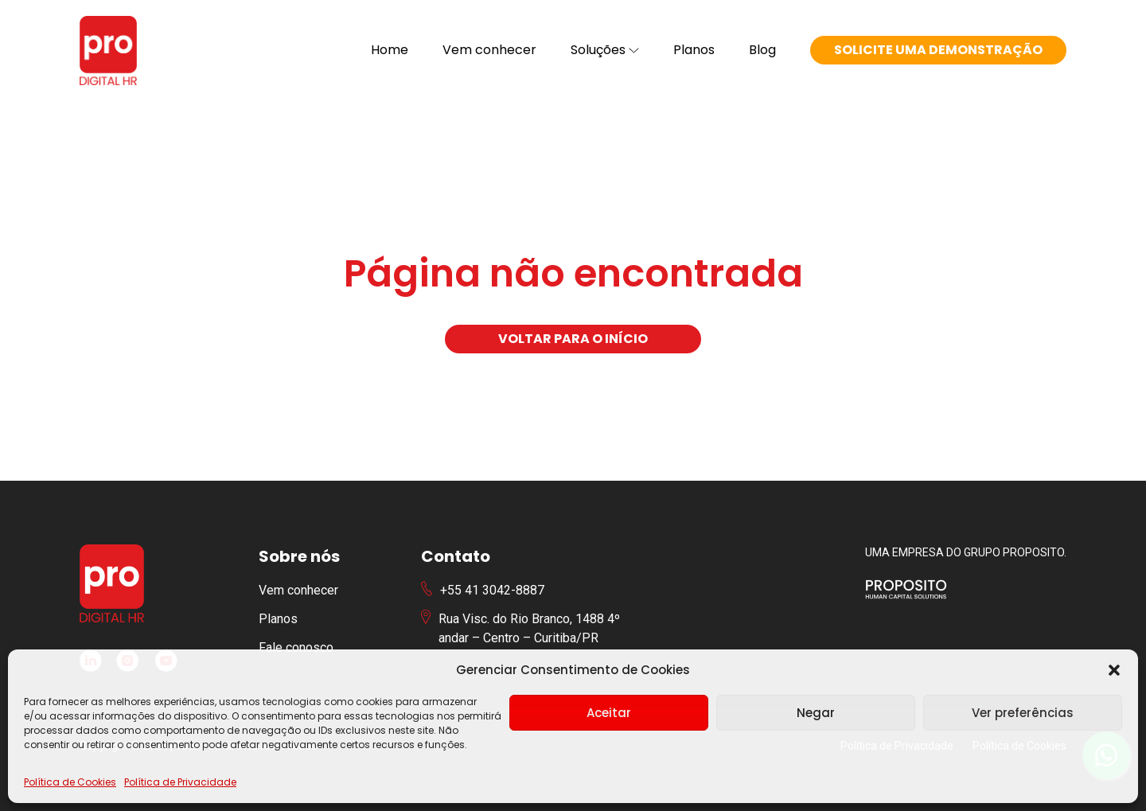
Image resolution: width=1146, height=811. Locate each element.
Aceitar (609, 712)
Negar (816, 712)
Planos (694, 50)
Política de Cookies (70, 782)
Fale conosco (296, 647)
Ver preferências (1023, 712)
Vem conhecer (489, 50)
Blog (762, 50)
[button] (1114, 670)
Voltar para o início (573, 338)
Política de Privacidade (180, 782)
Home (389, 50)
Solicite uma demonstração (938, 50)
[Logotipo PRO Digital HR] (108, 50)
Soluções (605, 50)
